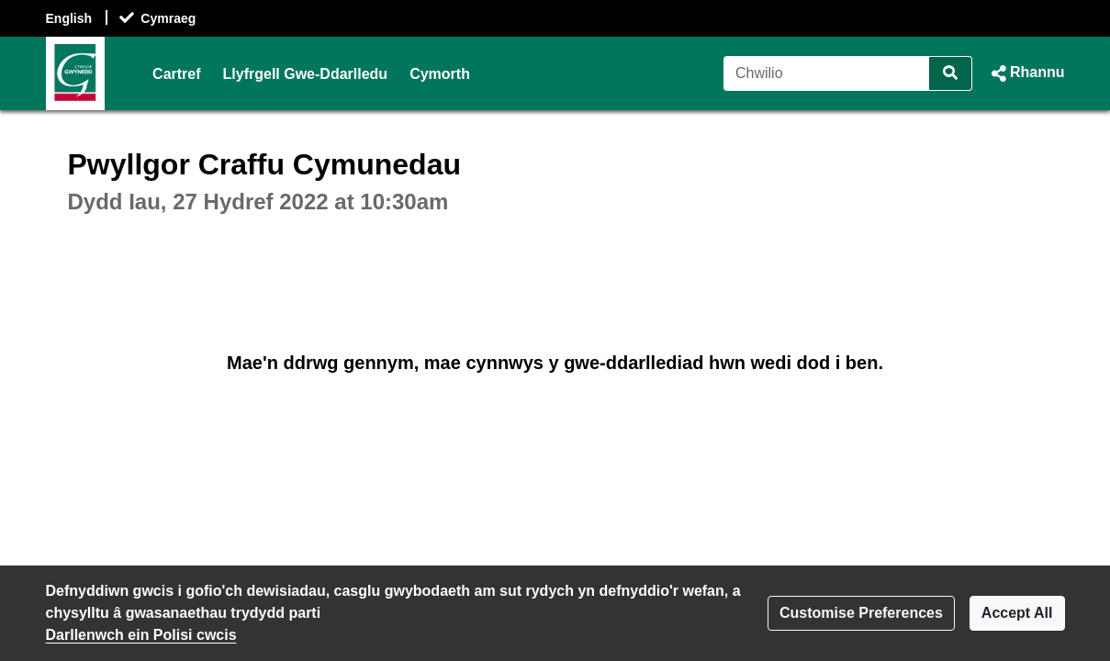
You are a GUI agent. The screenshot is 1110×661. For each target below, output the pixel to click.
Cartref (176, 74)
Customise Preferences (861, 613)
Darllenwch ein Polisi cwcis (141, 635)
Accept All (1017, 613)
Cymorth (439, 74)
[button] (1025, 73)
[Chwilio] (826, 73)
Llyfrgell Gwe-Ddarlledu (305, 74)
